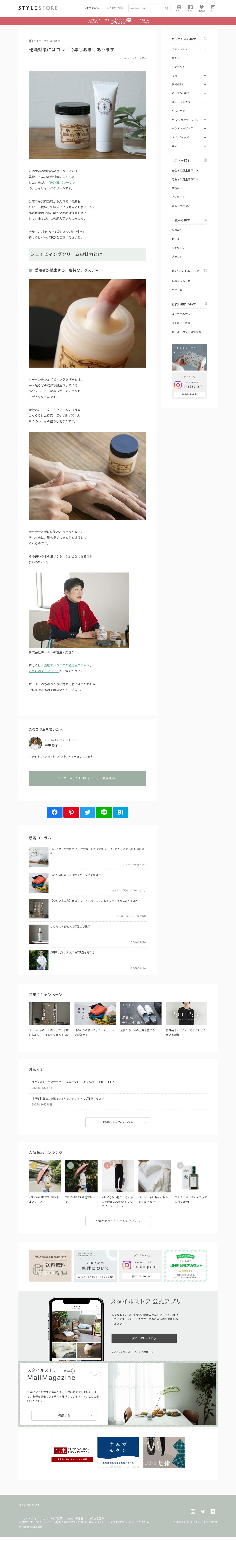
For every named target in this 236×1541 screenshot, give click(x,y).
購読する (64, 1420)
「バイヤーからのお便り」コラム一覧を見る (87, 790)
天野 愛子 (51, 746)
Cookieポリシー (97, 1526)
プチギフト (178, 197)
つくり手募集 (89, 1518)
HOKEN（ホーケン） (63, 182)
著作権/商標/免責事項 (30, 1531)
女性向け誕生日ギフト (185, 170)
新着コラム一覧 (181, 281)
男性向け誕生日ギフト (185, 179)
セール (176, 239)
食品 (174, 146)
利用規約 (23, 1526)
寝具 (174, 75)
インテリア (178, 66)
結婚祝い (177, 188)
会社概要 (140, 1526)
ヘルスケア (178, 110)
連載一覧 (177, 289)
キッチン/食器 (180, 93)
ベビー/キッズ (180, 137)
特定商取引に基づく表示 (121, 1526)
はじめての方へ (92, 8)
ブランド (177, 256)
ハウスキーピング (182, 128)
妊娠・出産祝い (181, 205)
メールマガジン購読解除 (186, 331)
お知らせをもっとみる (118, 1126)
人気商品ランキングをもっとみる (118, 1225)
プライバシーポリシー (41, 1526)
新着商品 (177, 230)
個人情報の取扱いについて (73, 1526)
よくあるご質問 (115, 8)
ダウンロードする (144, 1343)
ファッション (180, 49)
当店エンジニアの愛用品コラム (65, 665)
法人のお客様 (70, 1518)
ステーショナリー (182, 102)
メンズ (176, 57)
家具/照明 (178, 84)
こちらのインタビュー (44, 671)
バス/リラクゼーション (186, 119)
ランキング (178, 247)
